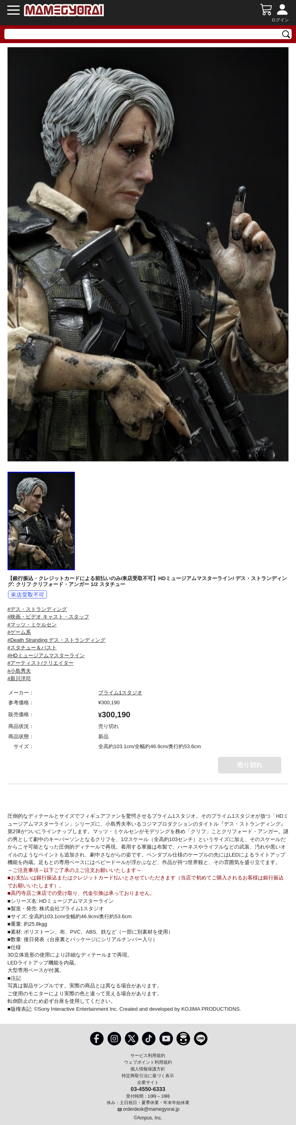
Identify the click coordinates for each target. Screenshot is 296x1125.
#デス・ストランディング (37, 609)
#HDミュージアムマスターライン (46, 655)
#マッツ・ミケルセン (32, 625)
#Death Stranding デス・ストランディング (57, 640)
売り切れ (249, 765)
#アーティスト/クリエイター (41, 663)
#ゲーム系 (19, 632)
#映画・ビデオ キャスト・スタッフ (48, 617)
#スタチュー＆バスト (32, 647)
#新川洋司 (19, 678)
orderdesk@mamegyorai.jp (151, 1109)
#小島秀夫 (19, 671)
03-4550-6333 (148, 1088)
